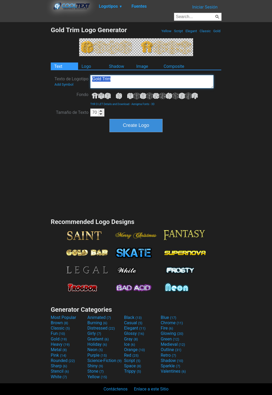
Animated (99, 317)
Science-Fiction (104, 360)
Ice (129, 344)
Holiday (97, 344)
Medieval (173, 344)
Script (178, 31)
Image (142, 66)
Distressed (101, 328)
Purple (97, 355)
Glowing (172, 333)
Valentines (173, 371)
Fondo (82, 94)
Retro (168, 355)
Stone (95, 371)
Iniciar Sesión (205, 7)
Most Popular (63, 317)
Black (133, 317)
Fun (58, 333)
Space (132, 365)
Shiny (95, 365)
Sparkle (170, 365)
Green (170, 339)
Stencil (60, 371)
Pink (58, 355)
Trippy (132, 371)
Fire (167, 328)
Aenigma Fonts (140, 104)
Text (58, 66)
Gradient (98, 339)
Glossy (134, 333)
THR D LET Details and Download (109, 104)
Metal (59, 349)
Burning (97, 322)
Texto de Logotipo (71, 81)
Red (131, 355)
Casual (133, 322)
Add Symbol (63, 84)
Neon (95, 349)
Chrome (172, 322)
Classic (205, 31)
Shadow (116, 66)
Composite (174, 66)
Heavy (60, 344)
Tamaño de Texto (72, 112)
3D (153, 104)
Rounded (63, 360)
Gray (131, 339)
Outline (171, 349)
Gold (216, 31)
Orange (134, 349)
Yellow (166, 31)
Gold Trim (152, 81)
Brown (59, 322)
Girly (94, 333)
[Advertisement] (25, 106)
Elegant (191, 31)
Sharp (59, 365)
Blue (168, 317)
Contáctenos (116, 389)
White (59, 376)
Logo (86, 66)
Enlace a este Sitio (151, 389)
